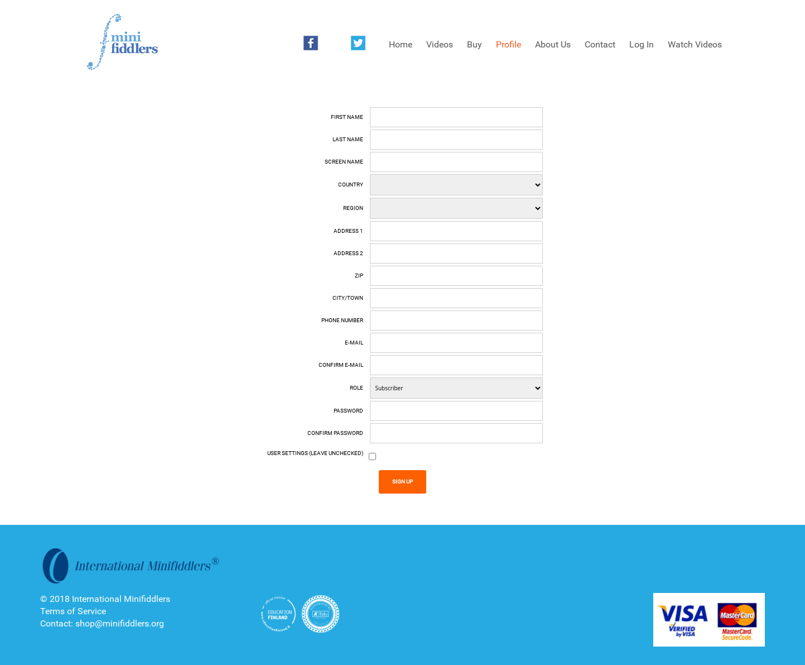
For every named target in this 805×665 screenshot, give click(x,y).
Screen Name (344, 162)
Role (356, 388)
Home (400, 44)
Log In (641, 44)
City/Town (347, 298)
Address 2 (348, 253)
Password (348, 411)
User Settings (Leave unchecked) (315, 453)
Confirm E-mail (341, 365)
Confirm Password (335, 433)
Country (350, 184)
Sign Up (402, 482)
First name (347, 117)
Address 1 (348, 231)
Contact (600, 44)
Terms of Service (73, 611)
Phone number (342, 320)
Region (353, 208)
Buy (474, 44)
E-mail (354, 342)
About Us (553, 44)
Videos (439, 44)
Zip (359, 275)
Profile (508, 44)
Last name (347, 139)
